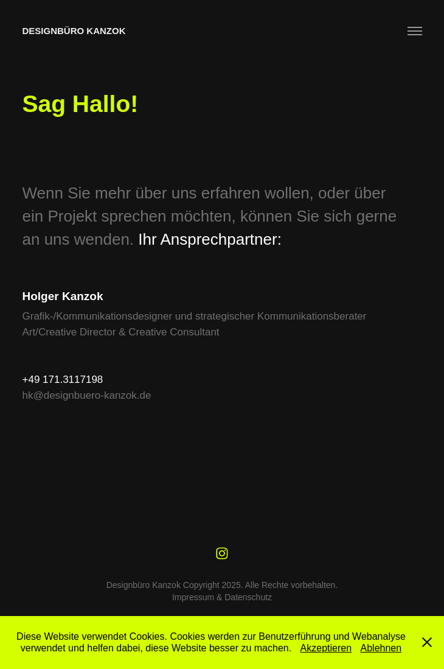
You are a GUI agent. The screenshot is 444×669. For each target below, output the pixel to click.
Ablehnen (381, 648)
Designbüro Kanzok (74, 31)
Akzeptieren (326, 648)
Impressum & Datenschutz (222, 597)
